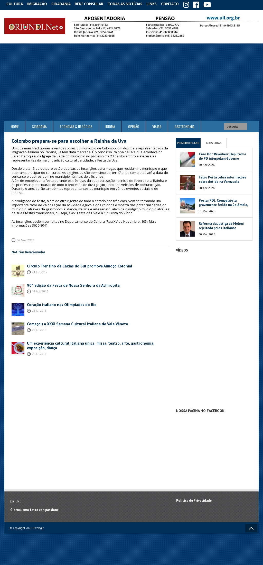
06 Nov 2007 (24, 238)
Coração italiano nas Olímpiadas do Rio (57, 303)
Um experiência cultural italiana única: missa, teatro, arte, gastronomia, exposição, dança (94, 342)
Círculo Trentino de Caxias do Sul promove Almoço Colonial (72, 265)
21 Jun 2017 (39, 270)
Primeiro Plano (188, 142)
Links (157, 4)
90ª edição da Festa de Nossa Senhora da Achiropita (66, 284)
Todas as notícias (130, 4)
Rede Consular (94, 4)
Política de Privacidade (194, 499)
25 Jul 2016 (39, 347)
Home (15, 125)
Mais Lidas (214, 142)
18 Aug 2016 (40, 290)
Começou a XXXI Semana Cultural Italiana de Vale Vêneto (70, 322)
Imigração (40, 4)
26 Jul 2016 (39, 328)
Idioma (110, 125)
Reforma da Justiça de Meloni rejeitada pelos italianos (221, 224)
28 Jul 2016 (39, 309)
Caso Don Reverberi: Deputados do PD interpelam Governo (222, 155)
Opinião (133, 125)
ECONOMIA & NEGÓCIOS (76, 125)
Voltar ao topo (251, 527)
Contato (177, 4)
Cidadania (65, 4)
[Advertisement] (131, 81)
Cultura (16, 4)
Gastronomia (184, 125)
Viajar (156, 125)
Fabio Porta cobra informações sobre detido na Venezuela (222, 178)
